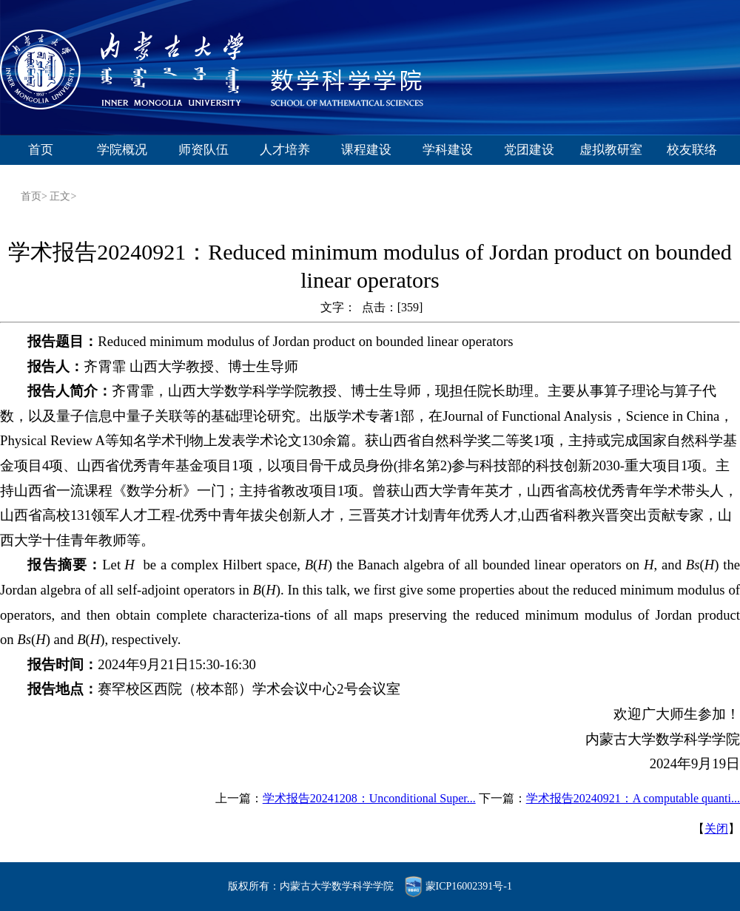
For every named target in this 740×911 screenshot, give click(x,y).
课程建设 (366, 150)
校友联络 (692, 150)
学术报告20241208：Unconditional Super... (369, 798)
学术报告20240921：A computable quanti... (633, 798)
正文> (63, 196)
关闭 (716, 828)
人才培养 (285, 150)
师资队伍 (203, 150)
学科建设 (448, 150)
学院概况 (122, 150)
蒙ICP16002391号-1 (469, 886)
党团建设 (529, 150)
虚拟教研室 (610, 150)
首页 (40, 150)
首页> (35, 196)
